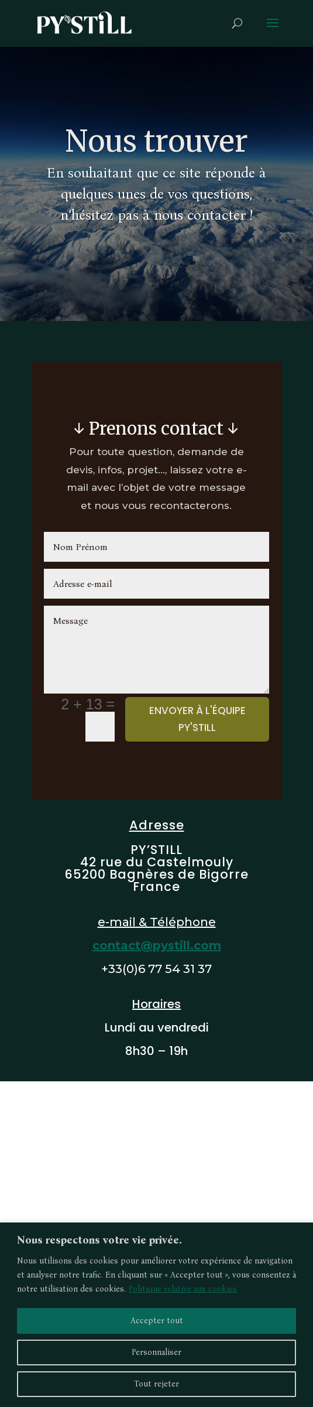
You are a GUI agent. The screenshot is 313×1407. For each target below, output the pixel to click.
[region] (156, 1314)
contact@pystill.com (156, 945)
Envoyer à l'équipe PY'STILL (197, 719)
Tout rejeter (156, 1384)
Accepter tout (156, 1321)
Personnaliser (156, 1352)
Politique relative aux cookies (183, 1289)
